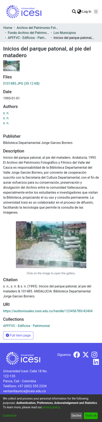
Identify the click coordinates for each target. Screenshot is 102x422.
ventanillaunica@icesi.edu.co (24, 391)
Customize (10, 415)
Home (7, 28)
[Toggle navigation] (96, 12)
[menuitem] (79, 11)
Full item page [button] (18, 335)
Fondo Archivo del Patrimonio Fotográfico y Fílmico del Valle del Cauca (28, 33)
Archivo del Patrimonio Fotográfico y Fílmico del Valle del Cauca (37, 28)
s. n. (6, 113)
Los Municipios (65, 33)
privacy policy (51, 407)
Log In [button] (87, 12)
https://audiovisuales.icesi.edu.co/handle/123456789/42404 (47, 311)
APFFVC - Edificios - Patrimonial (28, 38)
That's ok (90, 415)
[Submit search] (74, 11)
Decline (76, 415)
